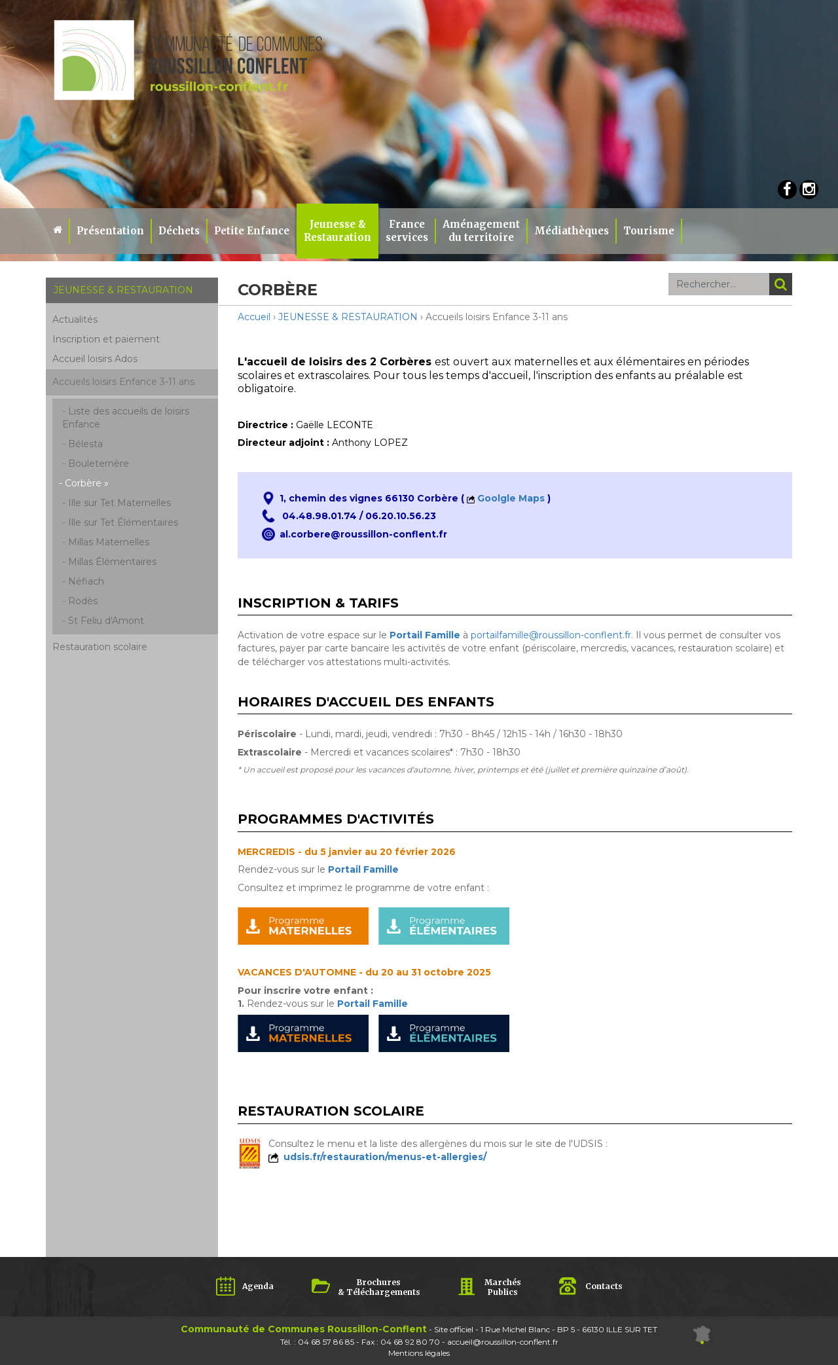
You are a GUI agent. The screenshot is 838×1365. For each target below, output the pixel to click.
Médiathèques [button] (571, 231)
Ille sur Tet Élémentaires (123, 522)
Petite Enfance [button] (251, 231)
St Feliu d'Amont (106, 621)
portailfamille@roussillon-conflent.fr (551, 635)
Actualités (75, 319)
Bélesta (85, 444)
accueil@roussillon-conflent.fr (502, 1342)
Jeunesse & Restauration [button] (337, 231)
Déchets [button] (179, 231)
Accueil (254, 317)
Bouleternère (98, 463)
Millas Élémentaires (112, 562)
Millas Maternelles (108, 542)
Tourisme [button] (648, 231)
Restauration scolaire (99, 647)
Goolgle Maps (511, 498)
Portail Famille (363, 869)
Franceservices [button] (407, 231)
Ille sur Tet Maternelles (119, 503)
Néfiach (86, 581)
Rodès (83, 601)
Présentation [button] (110, 231)
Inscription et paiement (106, 339)
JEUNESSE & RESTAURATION (348, 317)
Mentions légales (419, 1353)
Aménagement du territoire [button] (481, 231)
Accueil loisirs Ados (94, 359)
